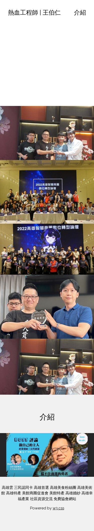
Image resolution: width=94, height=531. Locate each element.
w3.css (58, 508)
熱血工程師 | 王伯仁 (34, 12)
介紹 (80, 12)
